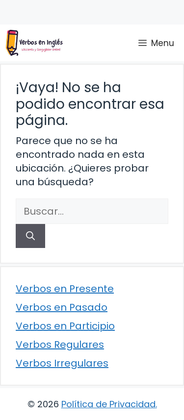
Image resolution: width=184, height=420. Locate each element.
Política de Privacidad (108, 404)
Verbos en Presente (65, 289)
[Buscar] (30, 236)
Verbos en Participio (65, 326)
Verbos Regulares (60, 344)
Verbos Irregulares (62, 363)
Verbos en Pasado (61, 307)
